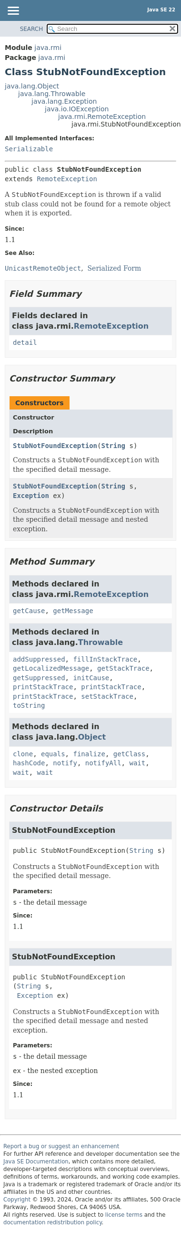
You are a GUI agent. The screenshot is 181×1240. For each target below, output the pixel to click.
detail (25, 342)
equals (53, 754)
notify (65, 763)
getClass (129, 754)
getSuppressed (39, 678)
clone (23, 754)
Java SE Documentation (36, 1161)
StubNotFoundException (55, 445)
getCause (29, 611)
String (113, 445)
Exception (31, 495)
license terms (123, 1214)
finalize (89, 754)
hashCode (29, 763)
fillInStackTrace (105, 659)
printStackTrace (43, 687)
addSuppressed (39, 659)
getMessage (73, 611)
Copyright (16, 1199)
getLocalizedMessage (51, 668)
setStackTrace (107, 696)
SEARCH (31, 29)
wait (137, 763)
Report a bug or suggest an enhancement (61, 1146)
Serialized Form (114, 268)
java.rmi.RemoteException (102, 116)
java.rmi (47, 47)
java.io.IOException (77, 109)
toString (29, 705)
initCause (91, 678)
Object (92, 737)
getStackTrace (123, 668)
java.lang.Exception (64, 101)
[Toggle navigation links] (13, 11)
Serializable (29, 149)
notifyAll (103, 763)
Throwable (100, 642)
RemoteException (67, 179)
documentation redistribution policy (52, 1222)
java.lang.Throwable (51, 94)
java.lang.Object (32, 86)
